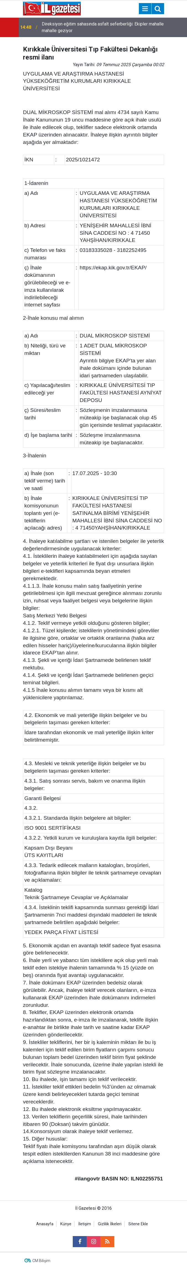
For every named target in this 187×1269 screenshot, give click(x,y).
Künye (65, 1224)
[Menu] (145, 9)
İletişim (84, 1224)
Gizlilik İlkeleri (109, 1224)
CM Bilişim (41, 1260)
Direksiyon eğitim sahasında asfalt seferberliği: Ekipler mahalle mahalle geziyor (103, 27)
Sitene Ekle (138, 1224)
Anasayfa (44, 1224)
